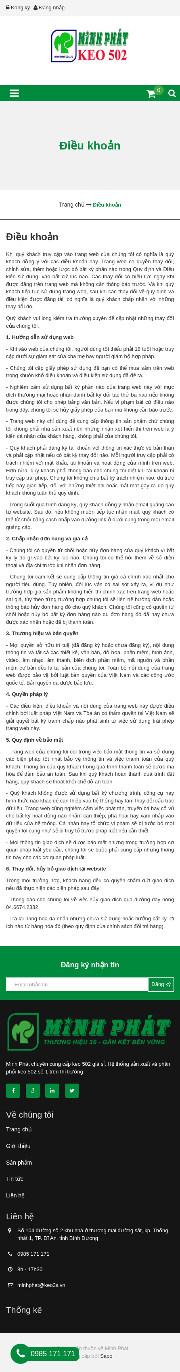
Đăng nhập (52, 7)
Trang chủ (19, 1129)
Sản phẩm (19, 1162)
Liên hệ (15, 1195)
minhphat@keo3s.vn (41, 1285)
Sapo (106, 1356)
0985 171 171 (33, 1254)
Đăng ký (20, 7)
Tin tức (14, 1179)
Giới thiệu (18, 1146)
